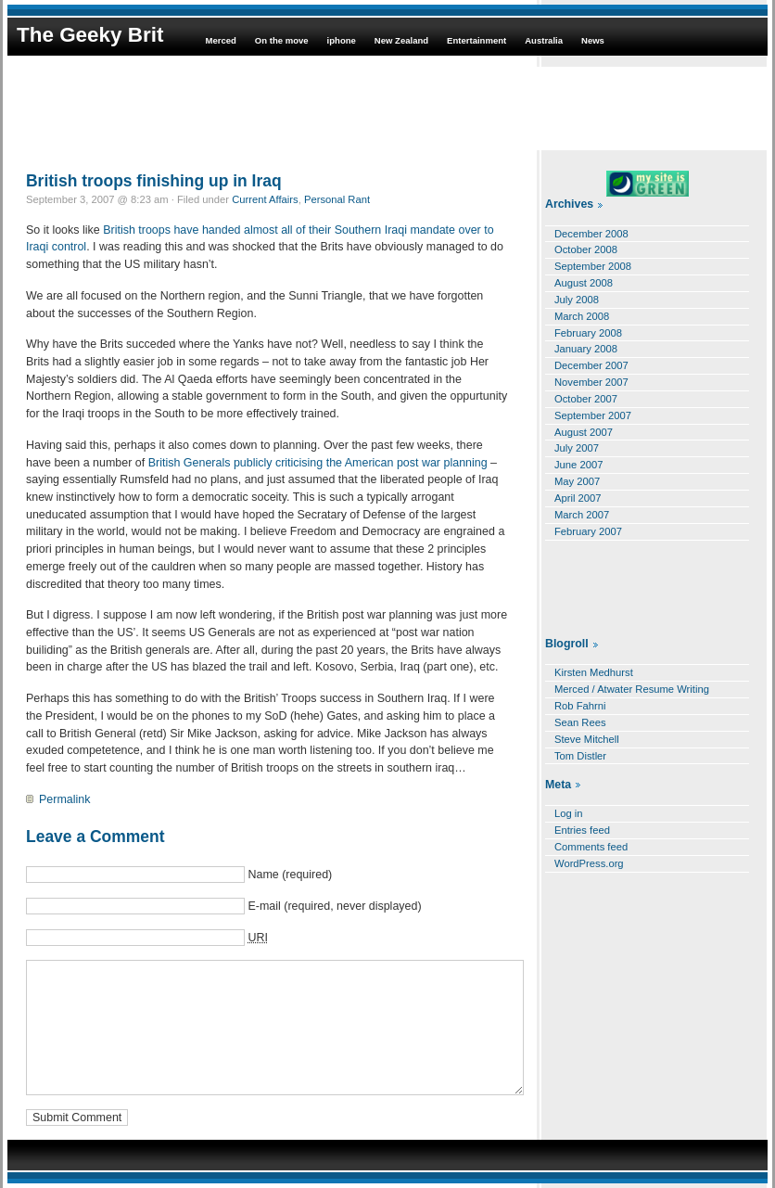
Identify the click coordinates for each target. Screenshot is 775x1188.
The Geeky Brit (90, 34)
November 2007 (591, 382)
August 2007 (583, 432)
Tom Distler (580, 755)
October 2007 (585, 398)
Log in (568, 813)
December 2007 (591, 365)
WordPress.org (589, 863)
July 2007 (576, 447)
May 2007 (577, 481)
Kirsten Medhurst (593, 672)
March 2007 (581, 514)
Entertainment (476, 40)
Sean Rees (580, 722)
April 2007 (578, 498)
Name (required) (290, 874)
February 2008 (588, 333)
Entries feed (582, 830)
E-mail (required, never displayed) (334, 906)
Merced (220, 40)
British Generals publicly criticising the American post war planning (319, 462)
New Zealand (401, 40)
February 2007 (588, 531)
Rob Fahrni (580, 705)
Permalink (64, 799)
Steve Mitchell (586, 739)
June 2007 (578, 464)
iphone (341, 40)
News (592, 40)
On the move (282, 40)
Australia (544, 40)
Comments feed (591, 846)
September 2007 (592, 415)
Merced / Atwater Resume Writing (631, 689)
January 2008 (585, 348)
